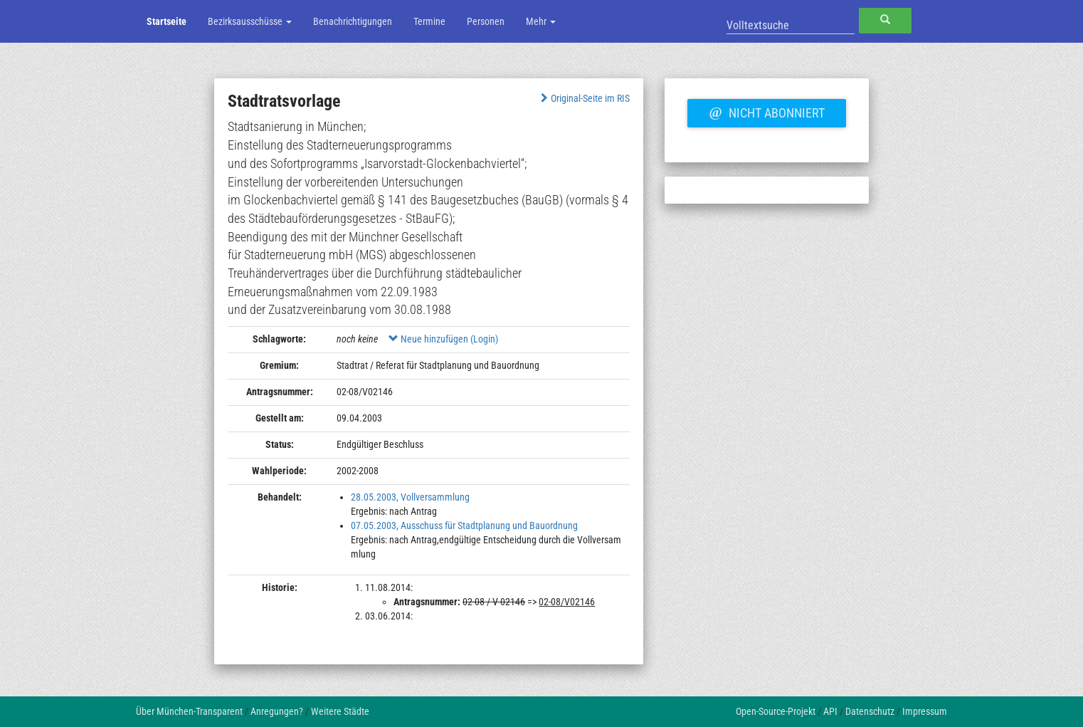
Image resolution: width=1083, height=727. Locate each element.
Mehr (541, 21)
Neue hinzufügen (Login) (443, 339)
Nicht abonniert (766, 111)
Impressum (924, 711)
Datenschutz (869, 711)
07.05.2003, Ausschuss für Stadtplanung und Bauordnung (464, 525)
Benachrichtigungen (352, 21)
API (830, 711)
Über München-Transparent (189, 711)
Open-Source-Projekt (775, 711)
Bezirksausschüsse (250, 21)
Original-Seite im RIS (583, 98)
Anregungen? (276, 711)
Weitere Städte (340, 711)
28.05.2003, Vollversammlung (410, 497)
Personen (485, 21)
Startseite (166, 21)
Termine (429, 21)
